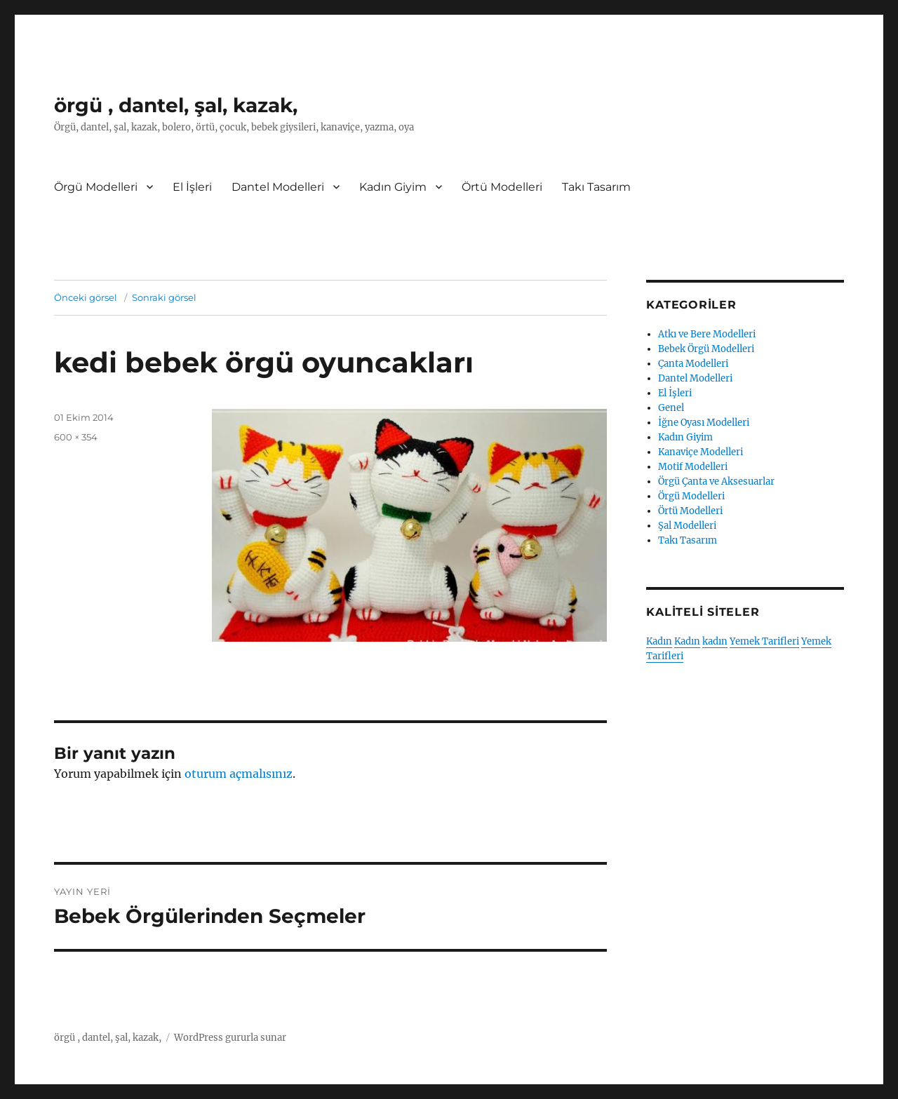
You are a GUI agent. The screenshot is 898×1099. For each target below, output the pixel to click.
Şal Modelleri (687, 526)
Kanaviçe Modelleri (700, 452)
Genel (671, 408)
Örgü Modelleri (96, 187)
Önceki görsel (85, 297)
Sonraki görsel (164, 297)
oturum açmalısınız (239, 774)
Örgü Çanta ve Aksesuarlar (716, 481)
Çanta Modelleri (693, 364)
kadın (715, 641)
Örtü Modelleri (502, 187)
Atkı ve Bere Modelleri (707, 334)
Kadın (659, 641)
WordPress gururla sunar (230, 1038)
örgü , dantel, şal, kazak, (175, 105)
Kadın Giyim (393, 187)
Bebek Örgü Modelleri (706, 349)
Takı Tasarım (596, 187)
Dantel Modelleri (278, 187)
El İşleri (192, 187)
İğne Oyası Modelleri (703, 423)
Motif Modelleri (693, 467)
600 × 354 (76, 437)
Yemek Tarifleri (764, 641)
